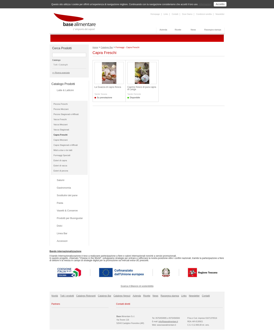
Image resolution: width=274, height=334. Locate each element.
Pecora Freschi (61, 104)
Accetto (220, 4)
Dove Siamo (187, 14)
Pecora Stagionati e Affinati (66, 114)
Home (95, 47)
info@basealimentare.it (168, 322)
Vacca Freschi (60, 119)
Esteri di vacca (60, 165)
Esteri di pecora (61, 171)
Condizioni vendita (204, 14)
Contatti (175, 14)
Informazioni (205, 4)
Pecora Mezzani (61, 109)
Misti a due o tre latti (63, 150)
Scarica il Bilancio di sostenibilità (137, 286)
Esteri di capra (60, 160)
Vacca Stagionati (61, 130)
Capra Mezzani (61, 140)
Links (166, 14)
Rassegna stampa (212, 30)
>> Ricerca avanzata (61, 73)
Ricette (178, 30)
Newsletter (219, 14)
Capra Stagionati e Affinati (66, 145)
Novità (55, 295)
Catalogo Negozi (122, 295)
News (193, 30)
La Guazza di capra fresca (108, 87)
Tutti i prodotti (67, 295)
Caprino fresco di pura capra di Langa (141, 88)
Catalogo (56, 60)
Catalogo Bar (107, 47)
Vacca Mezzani (61, 124)
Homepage (155, 14)
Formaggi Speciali (62, 155)
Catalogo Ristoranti (86, 295)
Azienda (163, 30)
